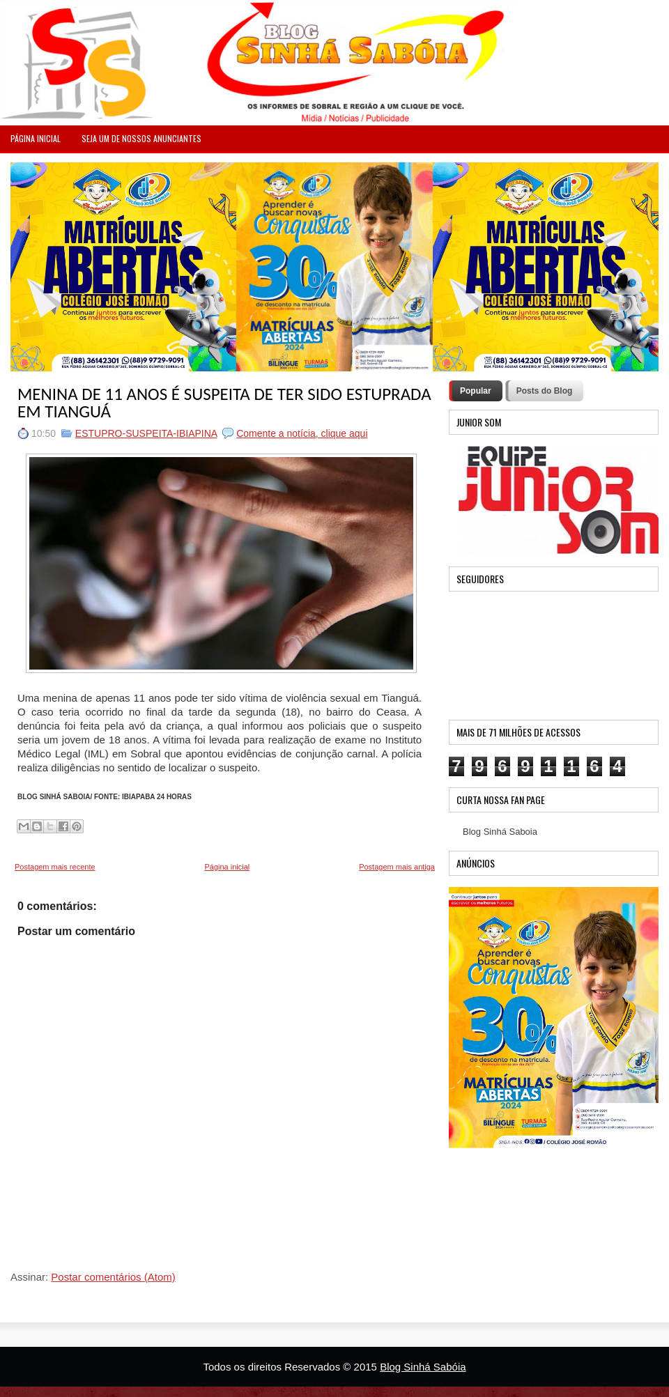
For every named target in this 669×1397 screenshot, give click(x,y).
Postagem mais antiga (397, 867)
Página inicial (226, 867)
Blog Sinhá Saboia (500, 831)
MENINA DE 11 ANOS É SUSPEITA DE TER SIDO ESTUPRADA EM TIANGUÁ (224, 402)
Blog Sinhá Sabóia (423, 1367)
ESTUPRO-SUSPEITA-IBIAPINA (146, 433)
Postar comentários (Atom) (113, 1277)
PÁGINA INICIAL (35, 138)
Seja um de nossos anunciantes (141, 138)
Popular (475, 391)
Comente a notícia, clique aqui (301, 433)
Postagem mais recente (55, 867)
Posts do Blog (544, 391)
